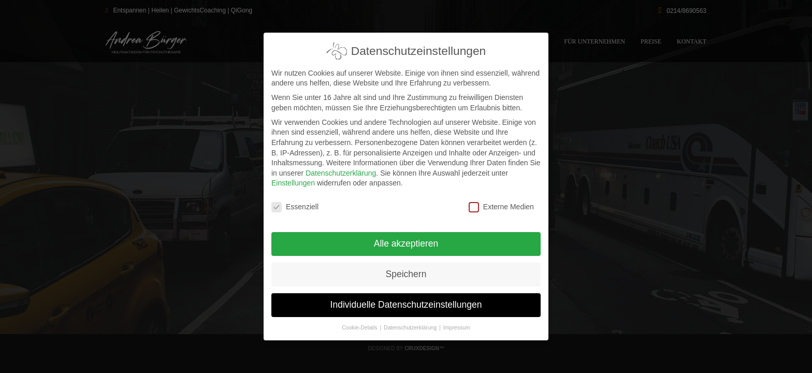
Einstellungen (293, 179)
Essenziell (294, 203)
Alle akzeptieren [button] (406, 239)
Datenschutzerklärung (341, 169)
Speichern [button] (406, 270)
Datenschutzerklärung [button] (411, 323)
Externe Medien (501, 203)
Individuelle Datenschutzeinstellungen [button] (406, 300)
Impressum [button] (456, 323)
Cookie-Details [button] (360, 323)
